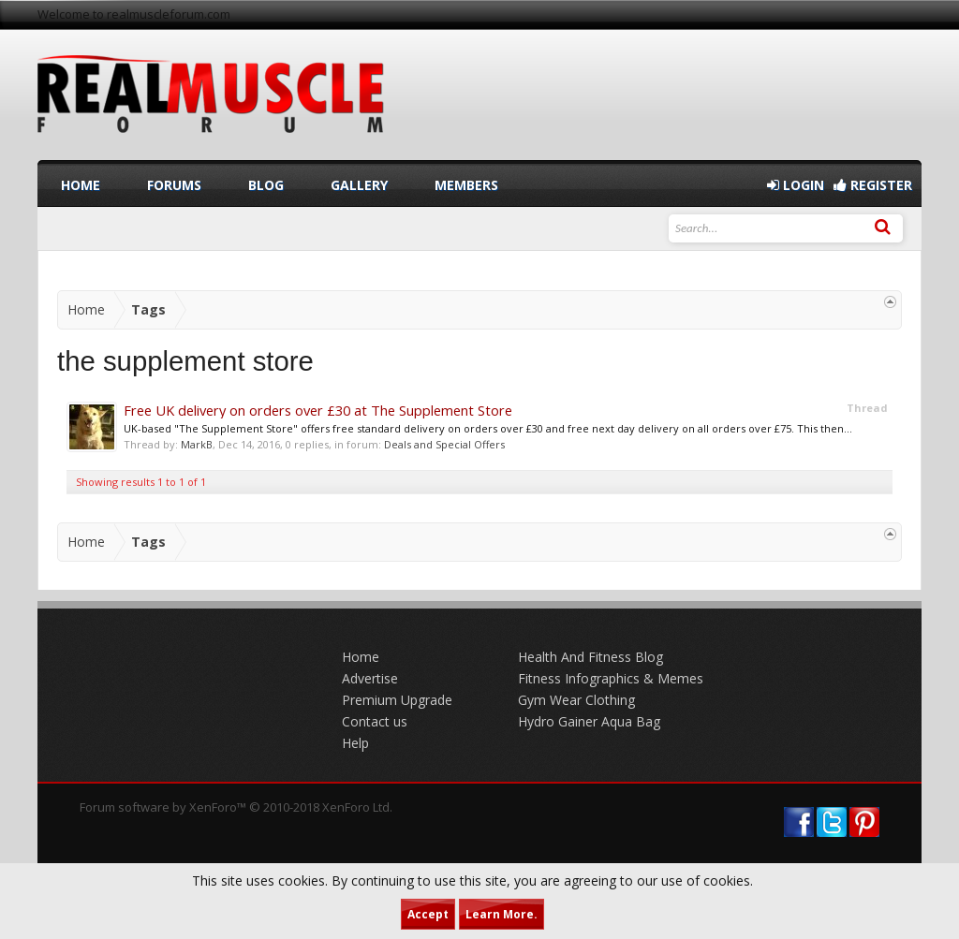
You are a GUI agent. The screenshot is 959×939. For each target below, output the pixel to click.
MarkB (197, 444)
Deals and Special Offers (444, 444)
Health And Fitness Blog (590, 657)
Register (873, 185)
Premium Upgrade (397, 700)
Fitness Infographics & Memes (610, 678)
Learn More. (501, 914)
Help (355, 743)
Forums (174, 185)
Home (80, 185)
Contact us (374, 721)
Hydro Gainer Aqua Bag (589, 721)
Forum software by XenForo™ (236, 807)
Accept (428, 914)
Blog (266, 185)
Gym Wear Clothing (576, 700)
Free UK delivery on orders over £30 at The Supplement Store (318, 410)
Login (795, 185)
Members (466, 185)
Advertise (370, 678)
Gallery (359, 185)
